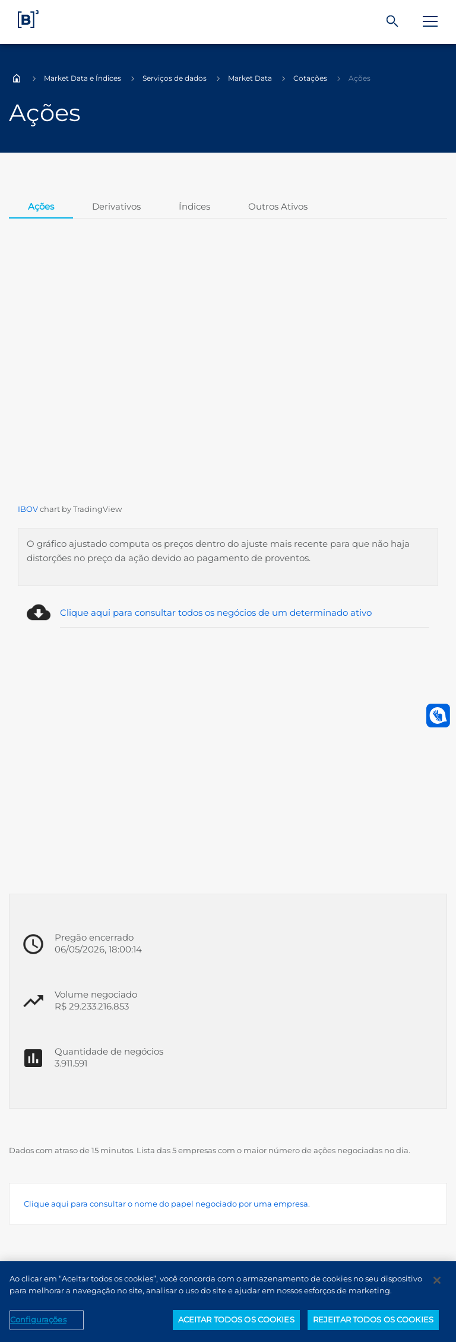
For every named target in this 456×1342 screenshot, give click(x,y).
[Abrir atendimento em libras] (438, 715)
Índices (194, 206)
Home (17, 78)
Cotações (310, 78)
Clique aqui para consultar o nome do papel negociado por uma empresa (166, 1203)
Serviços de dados (174, 78)
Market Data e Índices (82, 78)
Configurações (38, 1319)
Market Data (250, 78)
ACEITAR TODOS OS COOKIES (236, 1319)
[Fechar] (437, 1280)
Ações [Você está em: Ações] (359, 78)
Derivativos (116, 206)
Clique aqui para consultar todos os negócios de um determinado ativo (216, 612)
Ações (41, 206)
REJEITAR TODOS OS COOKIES (373, 1319)
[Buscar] (392, 21)
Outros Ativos (278, 206)
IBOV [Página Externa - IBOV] (28, 509)
